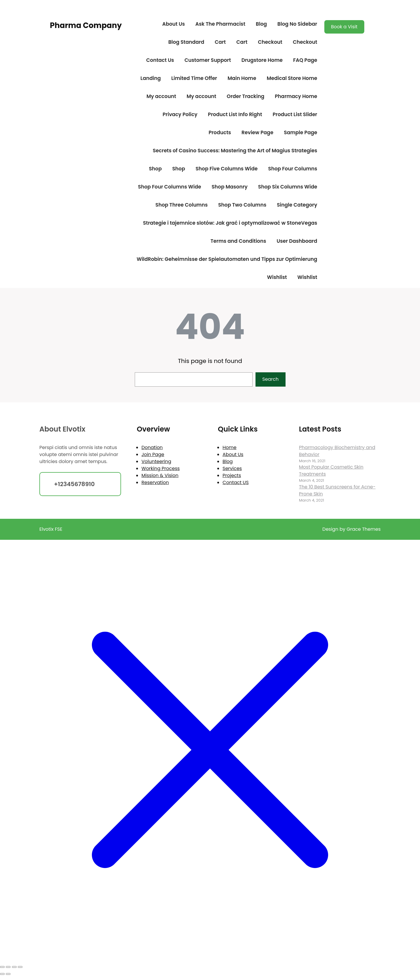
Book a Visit (344, 26)
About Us (173, 23)
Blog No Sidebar (297, 23)
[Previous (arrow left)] (2, 974)
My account (161, 96)
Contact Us (160, 60)
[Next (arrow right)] (8, 974)
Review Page (257, 132)
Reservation (155, 482)
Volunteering (156, 461)
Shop (155, 168)
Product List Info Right (235, 114)
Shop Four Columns (292, 168)
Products (220, 132)
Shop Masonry (229, 186)
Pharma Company (86, 25)
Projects (232, 475)
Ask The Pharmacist (220, 23)
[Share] (14, 967)
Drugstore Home (262, 60)
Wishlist (277, 277)
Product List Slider (295, 114)
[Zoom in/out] (2, 967)
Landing (151, 78)
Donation (152, 447)
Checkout (270, 42)
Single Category (297, 204)
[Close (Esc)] (20, 967)
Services (232, 468)
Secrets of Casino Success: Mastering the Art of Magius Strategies (235, 150)
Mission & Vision (159, 475)
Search (270, 379)
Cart (220, 42)
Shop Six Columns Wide (287, 186)
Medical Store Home (292, 78)
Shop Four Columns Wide (169, 186)
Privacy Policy (179, 114)
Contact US (236, 482)
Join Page (152, 454)
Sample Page (300, 132)
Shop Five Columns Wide (226, 168)
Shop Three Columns (181, 204)
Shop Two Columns (242, 204)
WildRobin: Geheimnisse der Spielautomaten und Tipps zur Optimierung (226, 259)
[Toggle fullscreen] (8, 967)
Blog (261, 23)
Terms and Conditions (238, 241)
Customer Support (208, 60)
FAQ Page (305, 60)
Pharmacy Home (296, 96)
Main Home (242, 78)
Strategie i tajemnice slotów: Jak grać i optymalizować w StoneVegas (230, 222)
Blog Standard (186, 42)
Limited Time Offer (194, 78)
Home (230, 447)
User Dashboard (296, 241)
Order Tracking (245, 96)
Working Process (160, 468)
